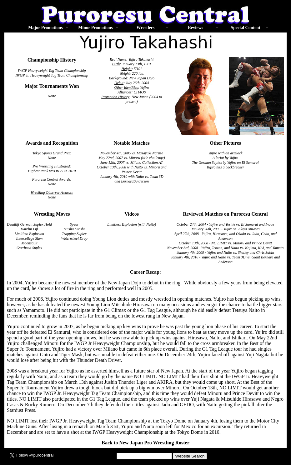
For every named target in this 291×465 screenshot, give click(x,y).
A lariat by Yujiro (225, 158)
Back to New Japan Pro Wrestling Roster (145, 442)
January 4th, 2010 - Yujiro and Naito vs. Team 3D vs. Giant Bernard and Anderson (225, 259)
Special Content (245, 27)
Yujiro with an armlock (225, 153)
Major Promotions (45, 27)
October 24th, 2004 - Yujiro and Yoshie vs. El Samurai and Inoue (225, 224)
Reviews (195, 27)
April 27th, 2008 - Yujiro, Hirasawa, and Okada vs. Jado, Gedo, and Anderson (225, 236)
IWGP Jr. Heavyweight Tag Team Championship (52, 75)
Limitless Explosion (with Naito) (131, 224)
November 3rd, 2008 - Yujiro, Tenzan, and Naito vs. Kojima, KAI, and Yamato (225, 248)
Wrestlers (146, 27)
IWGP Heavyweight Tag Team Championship (52, 70)
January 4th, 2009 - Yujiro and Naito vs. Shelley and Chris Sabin (225, 252)
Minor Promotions (95, 27)
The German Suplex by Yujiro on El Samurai (225, 162)
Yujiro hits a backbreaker (225, 167)
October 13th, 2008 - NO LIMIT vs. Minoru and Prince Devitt (225, 243)
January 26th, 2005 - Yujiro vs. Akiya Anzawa (225, 229)
